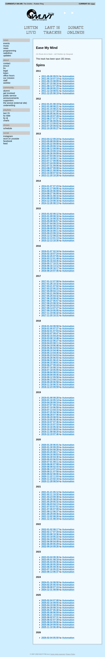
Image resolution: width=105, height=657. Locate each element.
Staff (5, 80)
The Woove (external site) (15, 103)
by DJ (5, 118)
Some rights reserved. (57, 654)
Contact (6, 63)
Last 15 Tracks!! (52, 30)
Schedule (7, 128)
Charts (6, 120)
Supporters (8, 100)
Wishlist (6, 83)
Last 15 (6, 113)
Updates (7, 55)
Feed (5, 143)
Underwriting (9, 105)
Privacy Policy (70, 654)
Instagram (8, 136)
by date (6, 116)
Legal (5, 71)
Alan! (93, 4)
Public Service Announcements (11, 96)
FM (4, 68)
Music (6, 46)
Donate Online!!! (75, 30)
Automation (68, 76)
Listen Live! (31, 30)
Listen (5, 73)
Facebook (7, 141)
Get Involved (9, 93)
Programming (9, 51)
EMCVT (6, 66)
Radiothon (7, 53)
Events (6, 43)
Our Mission (8, 78)
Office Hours (8, 75)
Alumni (6, 91)
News (5, 48)
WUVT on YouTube (11, 139)
